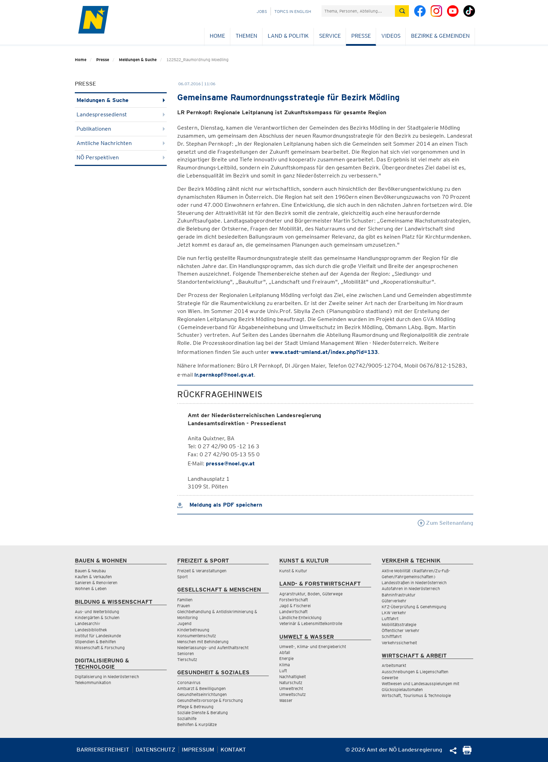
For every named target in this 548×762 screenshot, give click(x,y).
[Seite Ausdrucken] (467, 752)
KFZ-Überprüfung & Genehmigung (414, 606)
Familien (185, 599)
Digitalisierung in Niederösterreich (107, 676)
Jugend (184, 623)
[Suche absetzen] (402, 11)
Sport (182, 576)
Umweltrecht (291, 688)
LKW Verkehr (394, 612)
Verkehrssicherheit (399, 642)
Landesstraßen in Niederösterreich (414, 582)
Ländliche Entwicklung (300, 617)
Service (330, 35)
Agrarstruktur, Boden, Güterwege (310, 593)
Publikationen (121, 128)
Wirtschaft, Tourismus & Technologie (416, 695)
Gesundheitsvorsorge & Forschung (210, 700)
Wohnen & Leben (91, 588)
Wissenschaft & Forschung (100, 647)
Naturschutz (290, 682)
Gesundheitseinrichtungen (202, 694)
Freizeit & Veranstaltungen (201, 570)
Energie (286, 658)
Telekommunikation (93, 682)
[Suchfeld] (358, 11)
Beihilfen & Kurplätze (197, 724)
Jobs (262, 11)
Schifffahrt (392, 636)
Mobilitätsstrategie (399, 624)
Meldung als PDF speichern (219, 504)
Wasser (286, 700)
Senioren (185, 653)
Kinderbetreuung (193, 629)
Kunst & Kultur (293, 570)
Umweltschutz (292, 694)
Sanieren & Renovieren (96, 582)
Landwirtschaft (293, 611)
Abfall (284, 652)
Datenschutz (155, 749)
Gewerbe (390, 677)
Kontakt (233, 749)
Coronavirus (189, 682)
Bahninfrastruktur (399, 594)
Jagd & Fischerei (295, 605)
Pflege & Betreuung (195, 706)
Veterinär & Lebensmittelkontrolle (310, 623)
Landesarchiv (87, 623)
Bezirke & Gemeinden (440, 35)
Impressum (198, 749)
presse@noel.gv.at (230, 463)
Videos (391, 35)
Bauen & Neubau (90, 570)
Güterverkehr (394, 600)
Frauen (183, 605)
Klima (284, 664)
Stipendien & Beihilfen (95, 641)
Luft (283, 670)
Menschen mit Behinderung (203, 641)
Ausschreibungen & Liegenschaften (415, 671)
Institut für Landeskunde (98, 635)
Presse (361, 35)
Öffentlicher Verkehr (400, 630)
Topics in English (292, 11)
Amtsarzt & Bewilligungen (201, 688)
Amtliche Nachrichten (121, 143)
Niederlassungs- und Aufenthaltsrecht (212, 647)
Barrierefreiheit (103, 749)
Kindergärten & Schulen (97, 617)
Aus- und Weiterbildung (97, 611)
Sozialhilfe (186, 718)
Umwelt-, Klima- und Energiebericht (312, 646)
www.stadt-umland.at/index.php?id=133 (324, 352)
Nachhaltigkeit (292, 676)
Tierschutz (187, 659)
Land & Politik (288, 35)
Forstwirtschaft (293, 599)
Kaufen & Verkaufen (93, 576)
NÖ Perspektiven (121, 157)
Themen (246, 35)
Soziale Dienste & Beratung (202, 712)
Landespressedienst (121, 114)
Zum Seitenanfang (445, 523)
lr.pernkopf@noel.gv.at (224, 374)
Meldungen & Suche (138, 59)
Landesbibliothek (91, 629)
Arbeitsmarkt (394, 665)
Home (217, 35)
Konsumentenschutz (196, 635)
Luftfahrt (390, 618)
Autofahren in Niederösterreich (411, 588)
